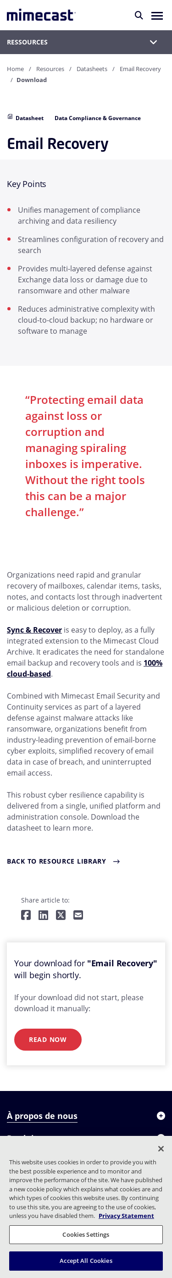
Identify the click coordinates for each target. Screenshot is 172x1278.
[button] (157, 15)
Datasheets (92, 69)
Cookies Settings (85, 1234)
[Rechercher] (139, 15)
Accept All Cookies (86, 1260)
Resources (50, 69)
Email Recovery (140, 69)
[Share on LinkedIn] (43, 916)
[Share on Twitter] (61, 916)
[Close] (161, 1149)
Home (15, 69)
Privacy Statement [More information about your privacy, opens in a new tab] (126, 1216)
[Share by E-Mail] (78, 916)
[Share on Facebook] (26, 916)
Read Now (48, 1039)
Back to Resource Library (56, 861)
